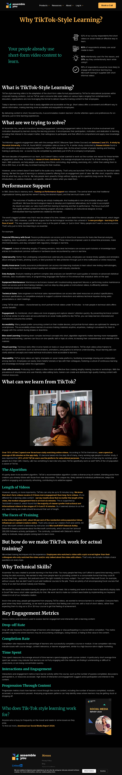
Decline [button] (103, 771)
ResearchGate (103, 145)
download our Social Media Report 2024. (36, 726)
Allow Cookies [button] (89, 771)
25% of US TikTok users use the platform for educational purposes (48, 458)
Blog (43, 764)
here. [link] (53, 772)
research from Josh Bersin (48, 159)
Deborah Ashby (70, 526)
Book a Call (107, 5)
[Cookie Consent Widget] (61, 771)
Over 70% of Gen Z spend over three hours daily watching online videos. (35, 452)
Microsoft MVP (56, 526)
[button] (44, 5)
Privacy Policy (47, 760)
